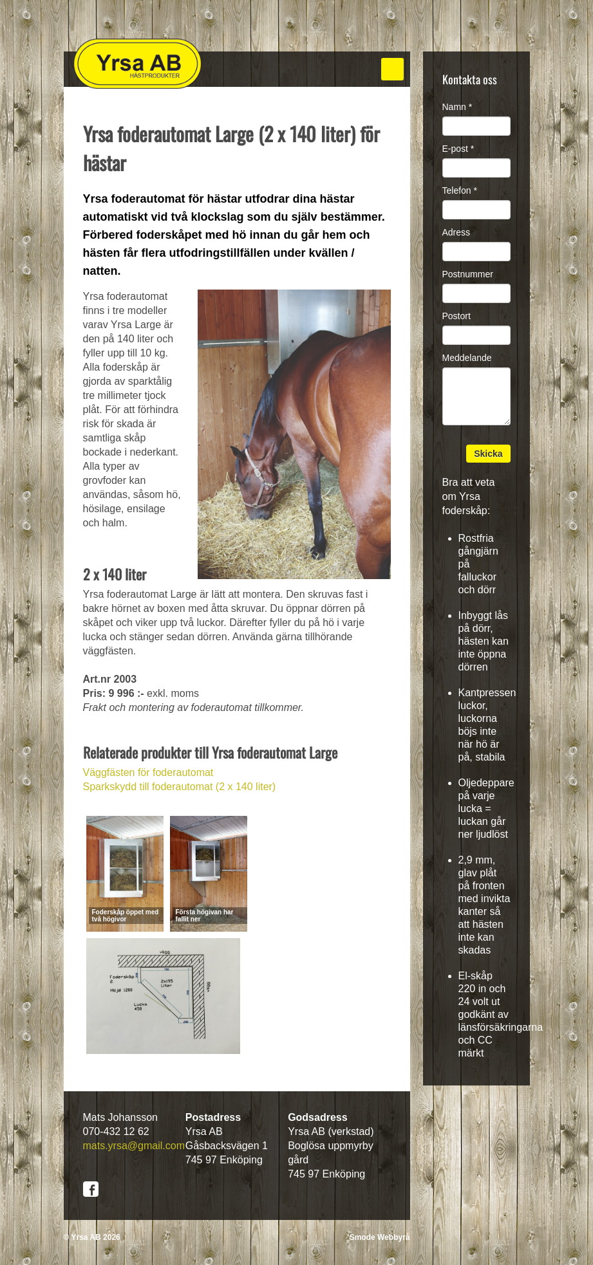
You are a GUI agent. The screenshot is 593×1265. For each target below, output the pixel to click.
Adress (456, 232)
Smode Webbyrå (380, 1237)
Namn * (457, 107)
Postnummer (467, 274)
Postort (456, 316)
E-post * (458, 148)
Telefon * (459, 190)
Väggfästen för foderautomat (148, 772)
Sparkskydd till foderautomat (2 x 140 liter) (179, 786)
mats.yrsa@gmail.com (134, 1145)
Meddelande (467, 358)
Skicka (488, 453)
